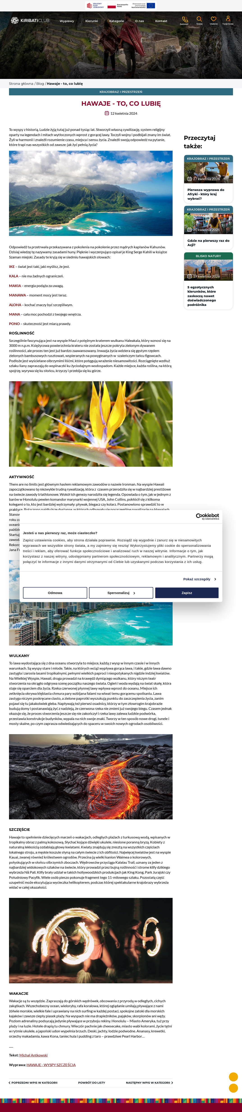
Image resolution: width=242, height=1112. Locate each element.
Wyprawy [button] (67, 21)
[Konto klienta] (227, 20)
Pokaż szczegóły (196, 579)
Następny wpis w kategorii (148, 1082)
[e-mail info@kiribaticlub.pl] (233, 1088)
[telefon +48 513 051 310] (233, 1076)
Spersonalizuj (121, 593)
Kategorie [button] (116, 21)
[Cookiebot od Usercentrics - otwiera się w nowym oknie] (199, 516)
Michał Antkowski (33, 1055)
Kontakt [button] (161, 21)
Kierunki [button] (91, 21)
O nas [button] (139, 21)
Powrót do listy (91, 1082)
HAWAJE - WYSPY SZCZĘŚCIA (51, 1065)
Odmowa (55, 593)
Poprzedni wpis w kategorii (34, 1082)
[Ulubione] (213, 20)
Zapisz (187, 593)
